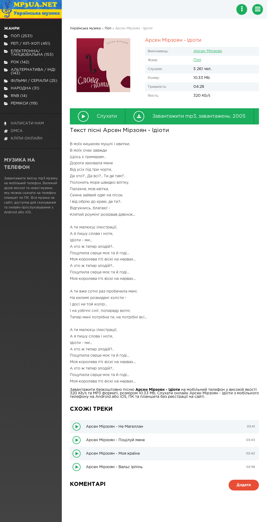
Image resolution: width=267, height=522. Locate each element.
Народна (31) (21, 88)
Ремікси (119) (21, 103)
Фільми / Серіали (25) (30, 81)
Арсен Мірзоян (207, 51)
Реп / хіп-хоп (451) (27, 44)
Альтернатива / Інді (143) (29, 71)
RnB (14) (15, 96)
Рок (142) (16, 62)
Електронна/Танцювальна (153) (28, 53)
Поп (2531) (18, 36)
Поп (197, 60)
